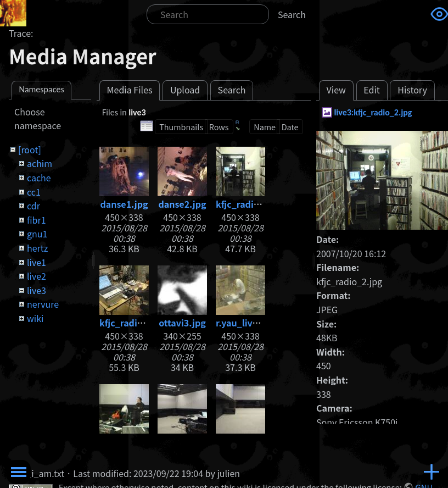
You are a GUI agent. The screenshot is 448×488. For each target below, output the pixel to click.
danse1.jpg (124, 203)
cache (39, 177)
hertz (37, 247)
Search (292, 14)
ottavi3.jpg (182, 322)
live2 (36, 275)
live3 (36, 290)
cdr (33, 205)
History (412, 89)
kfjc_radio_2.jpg (251, 203)
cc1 (34, 191)
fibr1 (36, 219)
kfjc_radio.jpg (129, 322)
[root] (29, 149)
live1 (36, 262)
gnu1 (37, 233)
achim (39, 163)
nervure (43, 303)
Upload (185, 89)
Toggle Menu (18, 472)
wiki (35, 318)
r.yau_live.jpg (245, 322)
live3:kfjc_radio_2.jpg (373, 112)
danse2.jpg (182, 203)
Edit (371, 89)
